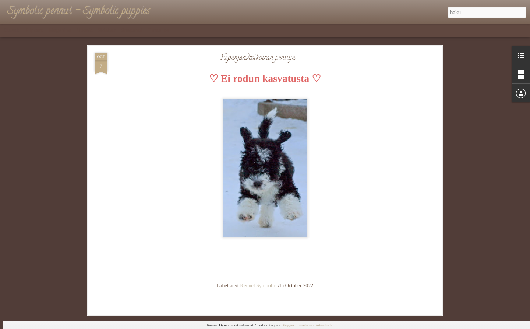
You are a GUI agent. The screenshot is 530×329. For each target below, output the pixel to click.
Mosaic (84, 30)
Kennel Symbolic (258, 285)
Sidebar (107, 30)
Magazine (60, 30)
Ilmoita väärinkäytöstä (314, 325)
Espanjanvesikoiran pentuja (257, 58)
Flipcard (34, 30)
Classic (12, 30)
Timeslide (158, 30)
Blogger (287, 325)
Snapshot (131, 30)
